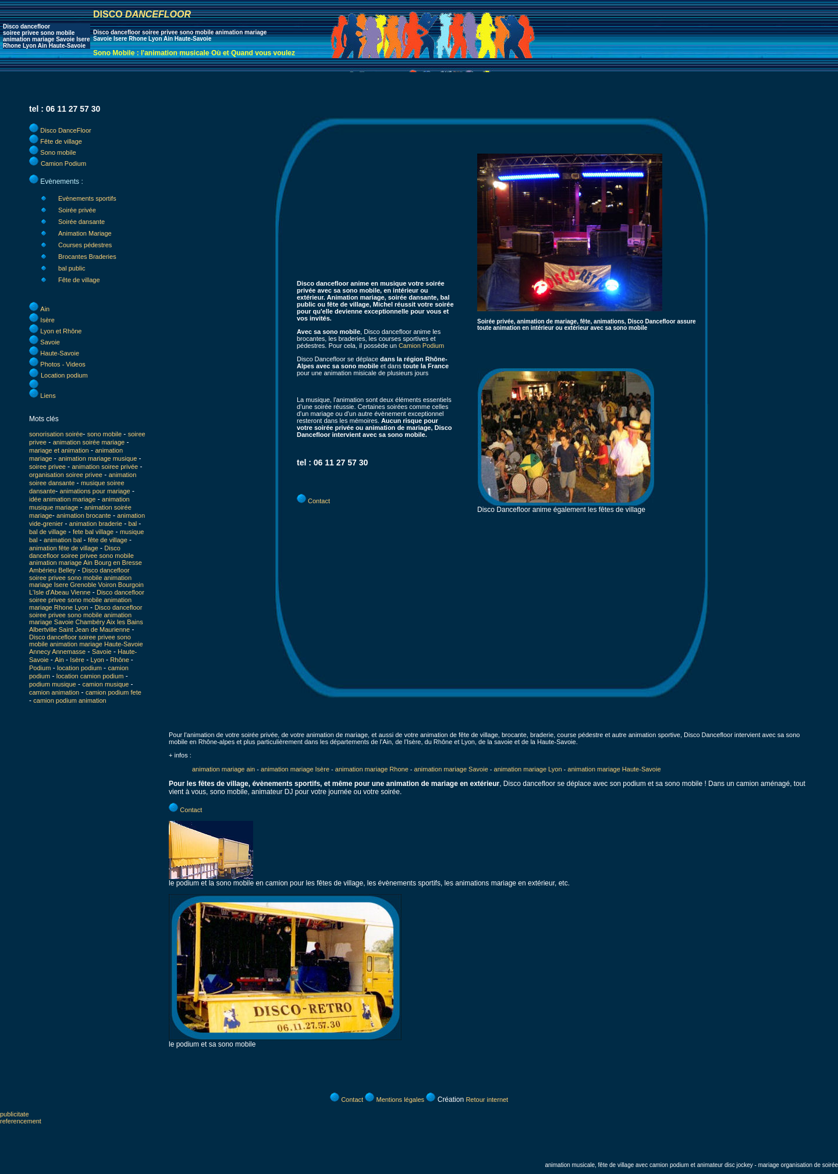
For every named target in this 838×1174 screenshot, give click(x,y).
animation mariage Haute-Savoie (614, 769)
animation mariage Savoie (451, 769)
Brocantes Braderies (87, 256)
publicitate (14, 1114)
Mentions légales (400, 1099)
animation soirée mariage (89, 442)
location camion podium (90, 676)
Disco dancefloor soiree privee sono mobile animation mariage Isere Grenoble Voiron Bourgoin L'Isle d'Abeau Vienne (86, 581)
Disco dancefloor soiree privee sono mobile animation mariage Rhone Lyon (86, 600)
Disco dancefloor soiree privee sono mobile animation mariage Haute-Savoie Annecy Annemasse (86, 644)
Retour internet (487, 1099)
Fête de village (61, 141)
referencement (20, 1121)
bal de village (47, 531)
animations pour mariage (95, 491)
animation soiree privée (105, 466)
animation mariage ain (223, 769)
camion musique (106, 684)
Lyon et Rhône (60, 331)
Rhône (120, 659)
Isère (47, 319)
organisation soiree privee (65, 474)
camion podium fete (113, 692)
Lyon (98, 659)
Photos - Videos (62, 364)
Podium (40, 667)
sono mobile (104, 434)
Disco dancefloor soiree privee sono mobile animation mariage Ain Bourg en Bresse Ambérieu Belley (85, 559)
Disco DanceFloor (65, 130)
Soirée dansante (81, 221)
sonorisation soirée (56, 434)
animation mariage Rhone (372, 769)
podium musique (52, 684)
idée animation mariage (62, 499)
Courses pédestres (85, 244)
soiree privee (48, 466)
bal (134, 523)
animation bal (64, 539)
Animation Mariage (85, 233)
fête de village (108, 539)
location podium (80, 667)
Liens (47, 395)
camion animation (54, 692)
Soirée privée (77, 210)
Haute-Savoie (59, 353)
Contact (319, 500)
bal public (71, 268)
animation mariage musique (97, 458)
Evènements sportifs (87, 198)
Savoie (50, 342)
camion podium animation (69, 700)
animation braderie (95, 523)
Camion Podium (63, 163)
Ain (44, 308)
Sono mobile (58, 152)
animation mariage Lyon (528, 769)
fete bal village (93, 531)
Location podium (64, 375)
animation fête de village (63, 548)
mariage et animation (59, 450)
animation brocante (83, 515)
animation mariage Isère (296, 769)
